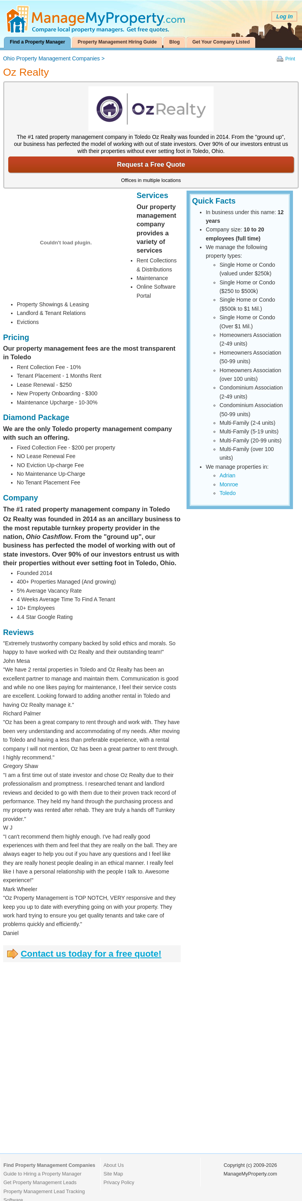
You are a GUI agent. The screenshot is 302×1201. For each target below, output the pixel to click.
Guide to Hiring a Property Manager (43, 1174)
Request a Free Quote (151, 164)
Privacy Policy (118, 1182)
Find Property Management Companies (49, 1165)
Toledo (228, 493)
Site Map (113, 1174)
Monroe (229, 484)
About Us (113, 1165)
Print (290, 59)
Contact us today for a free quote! (91, 954)
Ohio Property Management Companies (51, 58)
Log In (284, 16)
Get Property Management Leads (40, 1182)
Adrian (227, 475)
